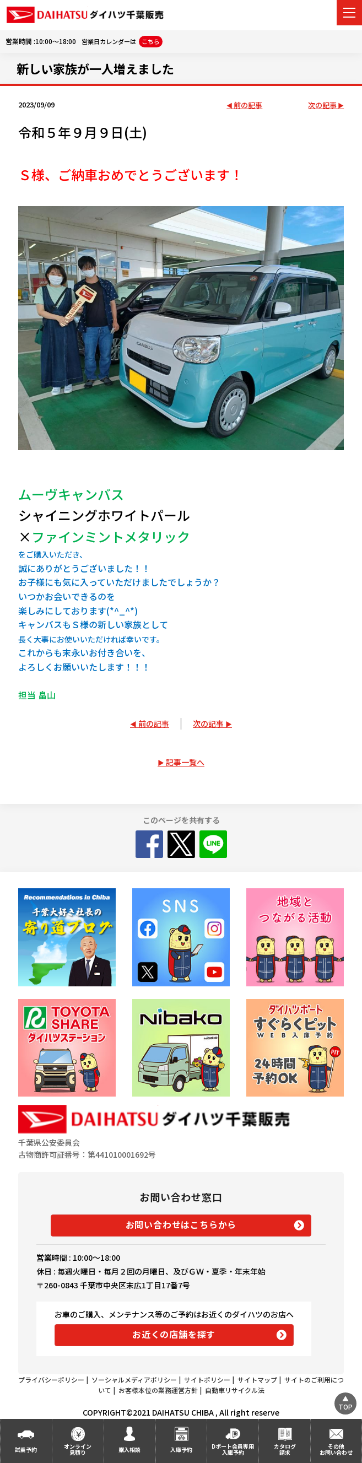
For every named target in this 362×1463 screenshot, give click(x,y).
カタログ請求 (285, 1449)
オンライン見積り (77, 1449)
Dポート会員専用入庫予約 (233, 1449)
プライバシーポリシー (51, 1379)
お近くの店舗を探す (173, 1334)
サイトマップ (257, 1379)
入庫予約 (181, 1449)
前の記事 (248, 105)
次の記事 (322, 105)
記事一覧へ (185, 762)
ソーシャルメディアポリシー (134, 1379)
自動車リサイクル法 (234, 1390)
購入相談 (129, 1449)
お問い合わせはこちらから (181, 1224)
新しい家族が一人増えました (95, 68)
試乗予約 (26, 1449)
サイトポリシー (207, 1379)
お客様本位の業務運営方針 (158, 1390)
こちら (151, 41)
